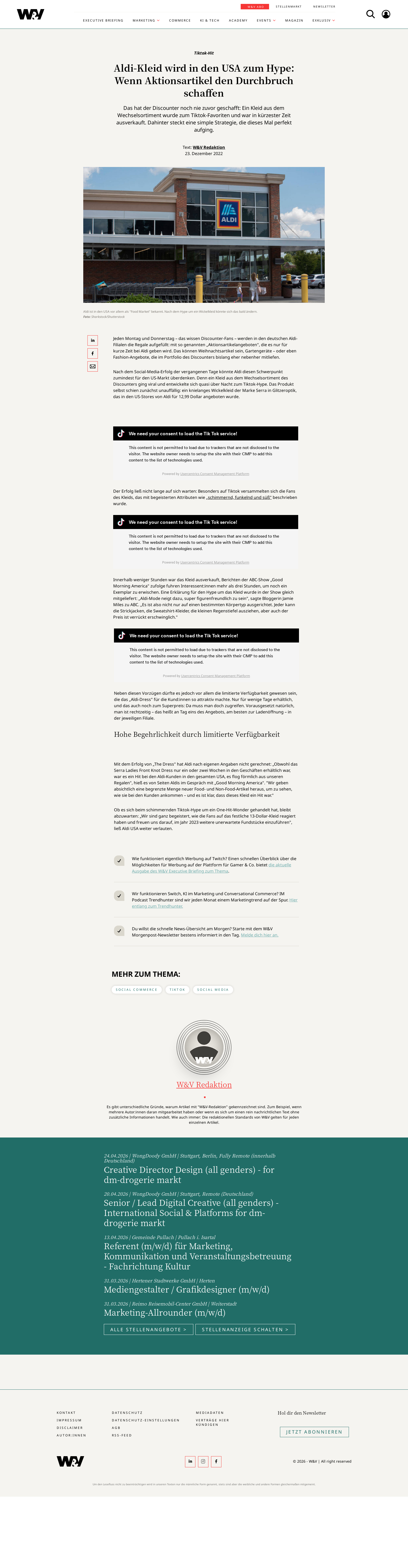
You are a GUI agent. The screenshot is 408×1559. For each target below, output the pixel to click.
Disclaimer (70, 1428)
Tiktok (177, 989)
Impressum (69, 1420)
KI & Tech (210, 20)
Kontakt (66, 1412)
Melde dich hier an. (259, 935)
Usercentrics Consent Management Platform (214, 473)
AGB (116, 1428)
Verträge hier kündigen (212, 1422)
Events (264, 20)
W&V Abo (256, 7)
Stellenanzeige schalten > (245, 1329)
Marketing (144, 20)
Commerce (180, 20)
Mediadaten (210, 1412)
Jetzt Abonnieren (314, 1432)
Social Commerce (137, 989)
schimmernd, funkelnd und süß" (240, 497)
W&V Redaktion (209, 147)
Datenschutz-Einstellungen (146, 1420)
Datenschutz (127, 1412)
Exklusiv (322, 20)
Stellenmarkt (289, 6)
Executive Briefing (103, 20)
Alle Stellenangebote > (148, 1329)
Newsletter (324, 6)
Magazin (294, 20)
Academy (238, 20)
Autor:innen (71, 1435)
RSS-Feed (122, 1435)
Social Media (213, 989)
